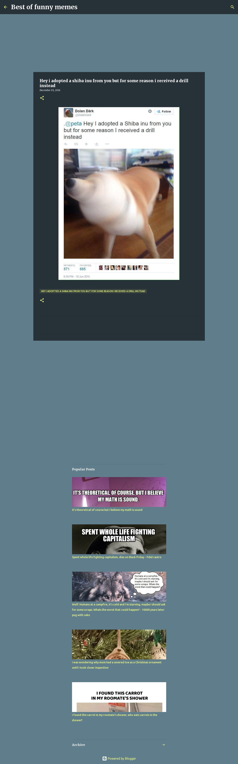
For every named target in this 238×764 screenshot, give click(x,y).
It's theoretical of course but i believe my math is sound (107, 509)
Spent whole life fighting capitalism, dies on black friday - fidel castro (116, 557)
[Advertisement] (119, 43)
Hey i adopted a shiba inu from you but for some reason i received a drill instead (93, 291)
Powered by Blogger (119, 758)
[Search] (232, 7)
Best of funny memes (44, 7)
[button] (42, 98)
